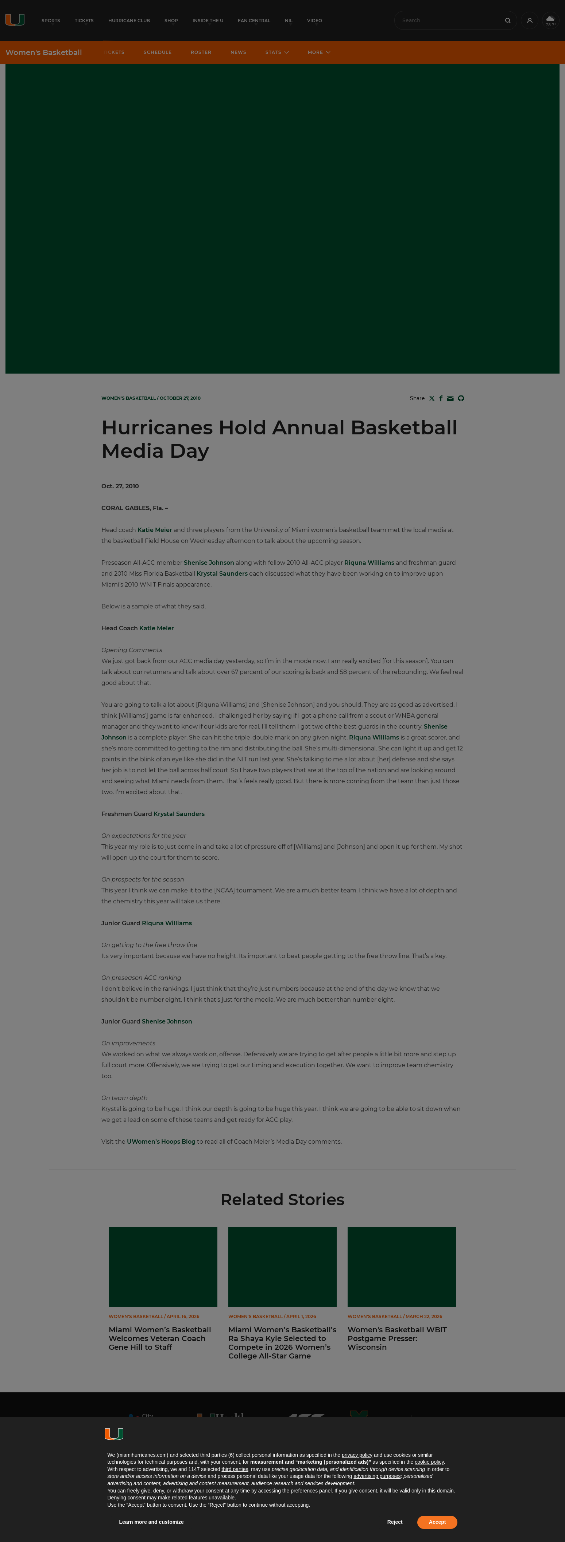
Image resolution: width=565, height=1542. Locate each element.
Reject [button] (395, 1522)
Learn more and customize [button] (151, 1522)
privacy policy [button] (357, 1455)
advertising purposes (376, 1476)
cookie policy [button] (429, 1462)
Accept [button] (437, 1522)
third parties (234, 1469)
